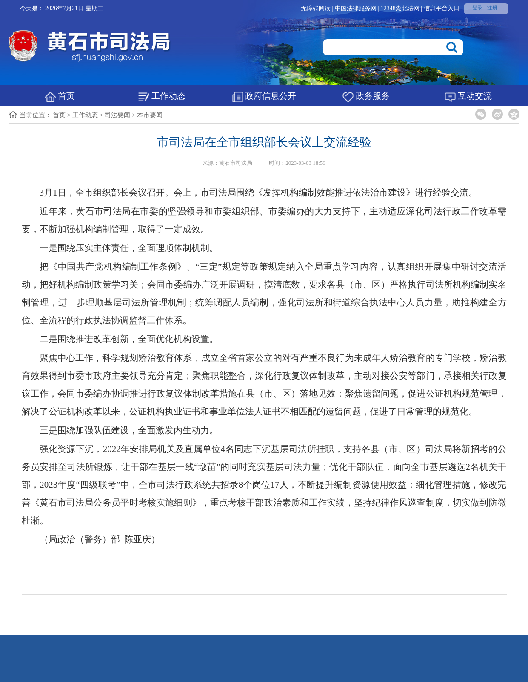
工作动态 (162, 96)
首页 (60, 96)
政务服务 (366, 96)
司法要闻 (117, 115)
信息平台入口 (442, 8)
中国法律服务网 (356, 8)
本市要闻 (150, 115)
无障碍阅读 (316, 8)
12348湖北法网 (401, 8)
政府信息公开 (264, 96)
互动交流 (468, 96)
